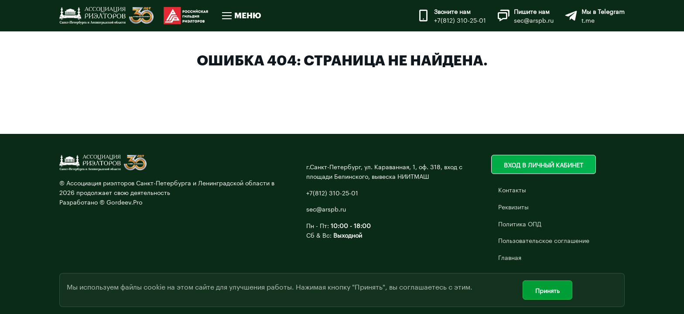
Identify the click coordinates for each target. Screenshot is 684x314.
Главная (509, 257)
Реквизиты (513, 206)
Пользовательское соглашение (543, 240)
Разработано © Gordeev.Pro (101, 201)
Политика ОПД (519, 223)
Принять (547, 290)
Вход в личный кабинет (543, 164)
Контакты (512, 189)
